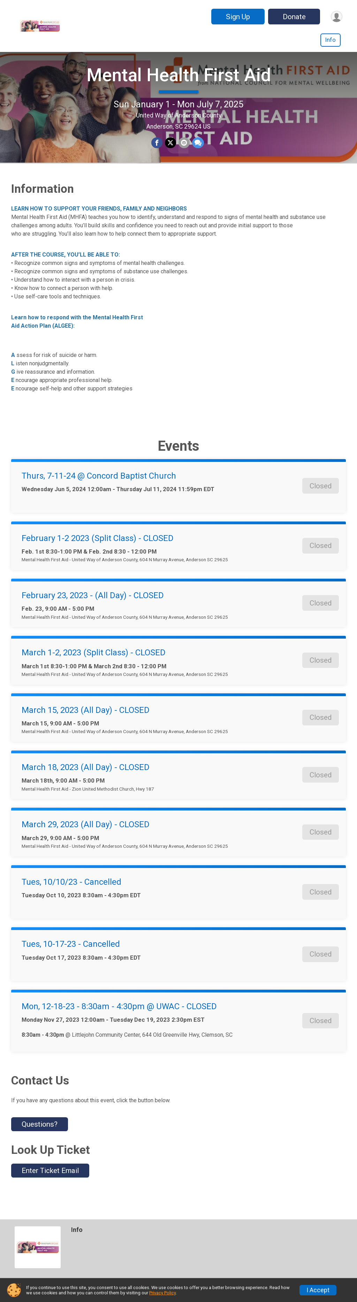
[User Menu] (335, 16)
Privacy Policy (162, 1292)
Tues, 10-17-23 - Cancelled (71, 965)
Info (330, 40)
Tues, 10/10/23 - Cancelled (71, 902)
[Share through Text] (197, 153)
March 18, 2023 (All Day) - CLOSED (86, 788)
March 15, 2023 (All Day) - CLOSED (86, 731)
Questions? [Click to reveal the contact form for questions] (40, 1145)
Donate (292, 17)
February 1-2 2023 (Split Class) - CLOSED (98, 559)
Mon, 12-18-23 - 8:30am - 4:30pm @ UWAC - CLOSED (119, 1027)
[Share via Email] (183, 153)
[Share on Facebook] (157, 153)
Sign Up (237, 17)
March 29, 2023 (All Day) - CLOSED (86, 845)
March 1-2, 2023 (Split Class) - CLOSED (94, 673)
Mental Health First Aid (178, 85)
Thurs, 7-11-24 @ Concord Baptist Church (99, 497)
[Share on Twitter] (170, 153)
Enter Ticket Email (50, 1191)
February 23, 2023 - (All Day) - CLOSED (93, 616)
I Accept (317, 1290)
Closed (321, 506)
